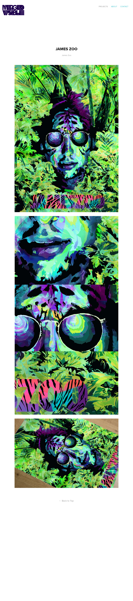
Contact (124, 6)
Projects (103, 6)
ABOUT (114, 6)
